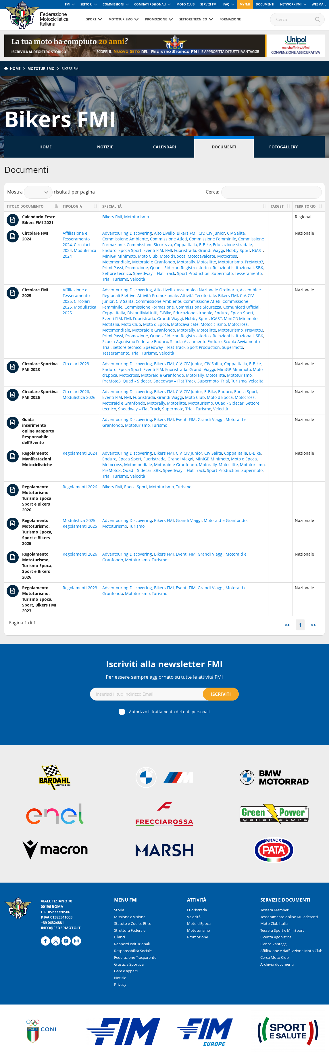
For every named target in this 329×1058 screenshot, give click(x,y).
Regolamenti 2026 (80, 486)
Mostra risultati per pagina (51, 192)
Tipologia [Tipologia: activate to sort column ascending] (72, 206)
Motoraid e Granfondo (153, 262)
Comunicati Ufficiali (242, 307)
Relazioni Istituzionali (233, 267)
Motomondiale (116, 262)
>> (313, 625)
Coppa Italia (185, 244)
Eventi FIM (153, 250)
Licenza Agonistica (275, 937)
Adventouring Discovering (127, 233)
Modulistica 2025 (79, 520)
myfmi (245, 4)
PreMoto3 (254, 262)
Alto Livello (164, 233)
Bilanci (119, 937)
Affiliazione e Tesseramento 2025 (76, 295)
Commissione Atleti (168, 239)
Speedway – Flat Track (154, 273)
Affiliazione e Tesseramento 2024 (76, 238)
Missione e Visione (129, 916)
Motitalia (110, 324)
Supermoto (222, 273)
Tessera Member (274, 909)
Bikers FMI (70, 68)
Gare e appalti (126, 970)
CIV (201, 233)
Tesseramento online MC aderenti (289, 916)
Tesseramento (248, 273)
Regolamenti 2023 (80, 587)
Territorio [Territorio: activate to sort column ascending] (305, 206)
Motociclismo (213, 324)
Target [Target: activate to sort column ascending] (277, 206)
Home (15, 68)
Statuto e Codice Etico (132, 923)
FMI (67, 4)
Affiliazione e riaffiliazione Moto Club (291, 950)
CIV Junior (215, 233)
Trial (106, 279)
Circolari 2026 (76, 391)
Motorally (186, 262)
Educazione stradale (232, 244)
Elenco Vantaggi (273, 943)
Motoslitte (206, 262)
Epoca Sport (129, 250)
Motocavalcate (201, 256)
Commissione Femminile (212, 239)
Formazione (230, 19)
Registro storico (196, 267)
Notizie (105, 147)
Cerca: (264, 192)
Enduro (109, 250)
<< (287, 625)
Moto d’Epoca (199, 923)
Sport (91, 19)
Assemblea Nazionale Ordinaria (207, 289)
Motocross (227, 256)
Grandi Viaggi (211, 250)
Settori (86, 4)
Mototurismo (121, 19)
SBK (259, 267)
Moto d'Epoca (173, 256)
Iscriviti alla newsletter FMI (164, 664)
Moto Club (185, 4)
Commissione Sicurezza (149, 244)
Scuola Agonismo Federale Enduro (135, 341)
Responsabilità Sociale (133, 950)
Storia (119, 909)
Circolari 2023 (76, 363)
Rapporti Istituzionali (132, 943)
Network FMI (291, 4)
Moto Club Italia (274, 923)
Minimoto (127, 256)
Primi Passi (112, 267)
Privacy (120, 984)
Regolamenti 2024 (80, 453)
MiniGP (109, 256)
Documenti (265, 4)
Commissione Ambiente (125, 239)
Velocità (137, 279)
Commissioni (113, 4)
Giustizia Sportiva (129, 964)
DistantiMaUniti (142, 312)
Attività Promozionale (157, 295)
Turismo (120, 279)
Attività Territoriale (198, 295)
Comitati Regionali (150, 4)
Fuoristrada (185, 250)
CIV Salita (236, 233)
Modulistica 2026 (79, 397)
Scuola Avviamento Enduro (196, 341)
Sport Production (193, 273)
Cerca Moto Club (274, 957)
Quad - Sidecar (164, 267)
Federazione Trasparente (135, 957)
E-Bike (205, 244)
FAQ (226, 4)
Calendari (164, 147)
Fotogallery (283, 147)
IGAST (257, 250)
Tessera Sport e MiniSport (282, 930)
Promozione (156, 19)
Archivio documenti (277, 964)
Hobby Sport (238, 250)
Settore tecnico (193, 19)
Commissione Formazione (149, 307)
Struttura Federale (129, 930)
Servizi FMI (209, 4)
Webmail (319, 4)
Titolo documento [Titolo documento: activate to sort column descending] (25, 206)
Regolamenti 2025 (80, 526)
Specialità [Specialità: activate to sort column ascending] (112, 206)
